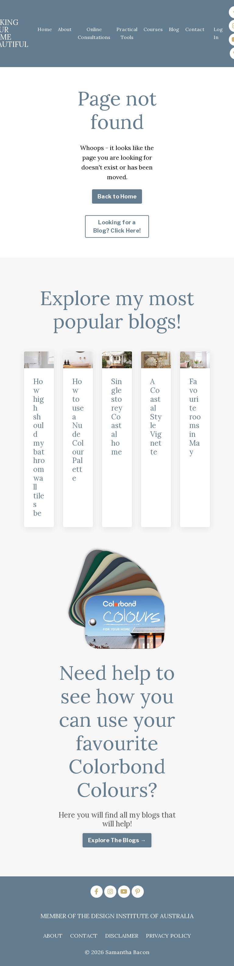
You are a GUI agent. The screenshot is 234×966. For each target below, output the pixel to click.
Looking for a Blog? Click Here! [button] (117, 226)
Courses (153, 29)
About (65, 29)
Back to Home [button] (117, 196)
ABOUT (52, 935)
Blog (174, 29)
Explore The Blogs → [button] (117, 840)
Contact (194, 29)
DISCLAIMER (121, 935)
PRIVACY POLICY (168, 935)
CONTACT (84, 935)
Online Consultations (94, 33)
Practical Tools (126, 33)
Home (44, 29)
